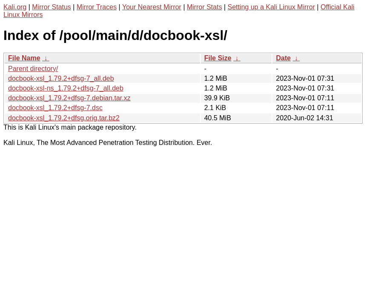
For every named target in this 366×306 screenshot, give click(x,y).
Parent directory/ (33, 68)
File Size (218, 58)
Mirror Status (51, 7)
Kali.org (14, 7)
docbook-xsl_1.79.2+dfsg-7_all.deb (61, 78)
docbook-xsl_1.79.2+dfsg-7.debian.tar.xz (69, 98)
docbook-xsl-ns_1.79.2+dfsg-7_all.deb (65, 88)
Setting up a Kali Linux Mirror (271, 7)
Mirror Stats (204, 7)
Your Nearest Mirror (151, 7)
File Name (24, 58)
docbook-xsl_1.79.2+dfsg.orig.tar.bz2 (64, 118)
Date (283, 58)
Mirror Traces (97, 7)
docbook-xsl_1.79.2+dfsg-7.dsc (55, 107)
